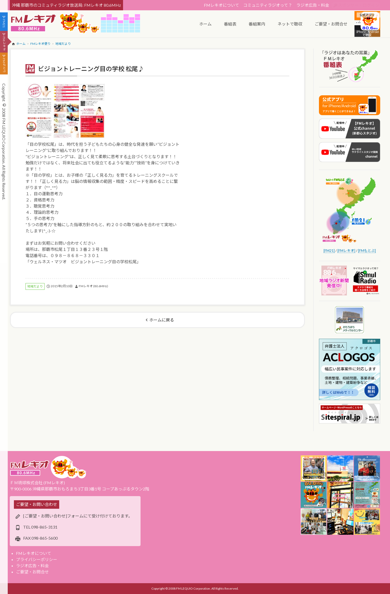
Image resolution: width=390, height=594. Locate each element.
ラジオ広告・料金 (312, 5)
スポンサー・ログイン (358, 5)
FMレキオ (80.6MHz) (93, 286)
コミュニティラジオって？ (267, 5)
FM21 (4, 23)
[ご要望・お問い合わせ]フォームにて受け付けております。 (77, 515)
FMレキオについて (221, 5)
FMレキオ (4, 43)
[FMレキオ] (346, 250)
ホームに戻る (161, 319)
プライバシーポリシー (36, 559)
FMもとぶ (4, 65)
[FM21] (329, 250)
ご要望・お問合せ (32, 571)
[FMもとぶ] (367, 250)
